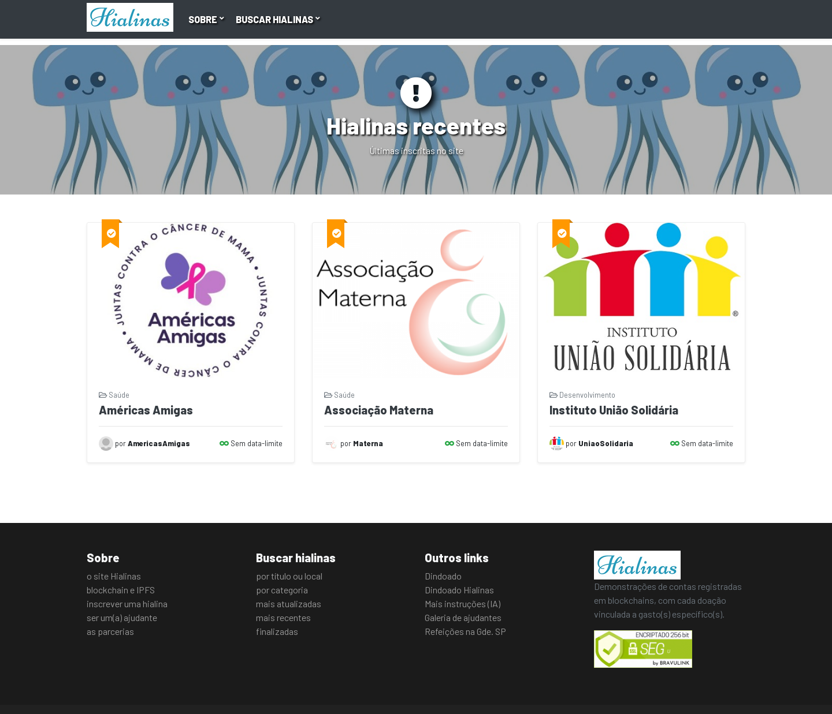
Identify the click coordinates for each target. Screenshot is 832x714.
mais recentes (283, 617)
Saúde (114, 394)
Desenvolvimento (582, 394)
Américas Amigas (146, 410)
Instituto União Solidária (613, 410)
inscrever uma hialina (127, 603)
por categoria (282, 589)
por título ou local (289, 575)
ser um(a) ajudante (122, 617)
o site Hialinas (114, 575)
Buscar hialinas (275, 19)
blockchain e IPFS (121, 589)
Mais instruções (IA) (462, 603)
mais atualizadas (288, 603)
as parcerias (110, 631)
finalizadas (277, 631)
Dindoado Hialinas (459, 589)
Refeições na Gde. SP (465, 631)
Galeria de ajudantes (463, 617)
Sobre (203, 19)
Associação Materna (378, 410)
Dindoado (443, 575)
